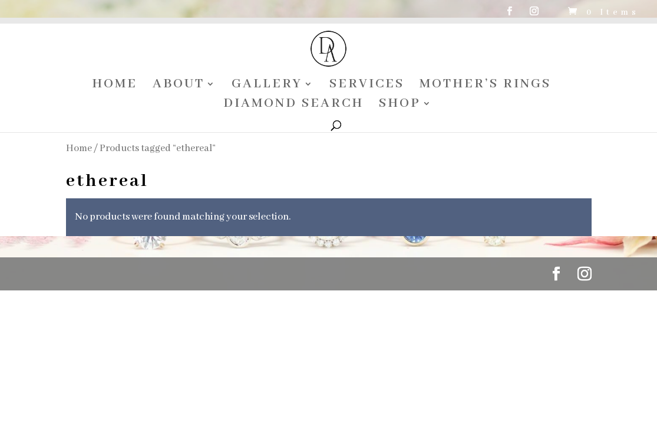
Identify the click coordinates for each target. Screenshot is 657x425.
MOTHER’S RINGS (485, 86)
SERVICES (366, 86)
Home (79, 148)
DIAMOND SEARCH (293, 105)
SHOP (400, 105)
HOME (114, 86)
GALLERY (267, 86)
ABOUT (178, 86)
